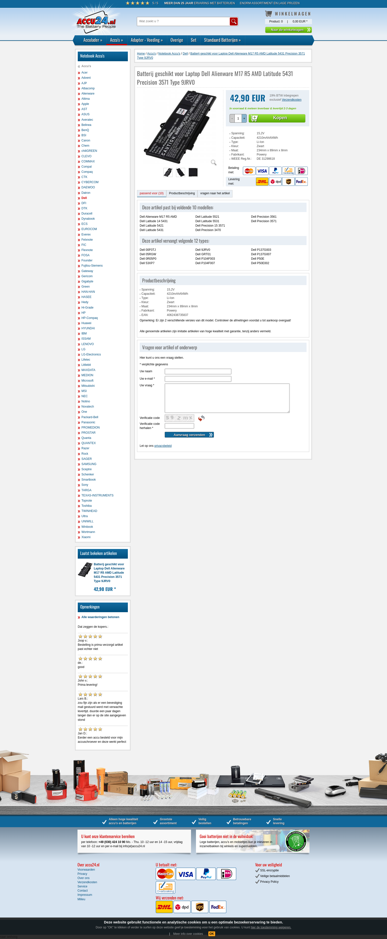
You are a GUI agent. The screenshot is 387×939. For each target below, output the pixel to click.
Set (193, 40)
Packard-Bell (89, 417)
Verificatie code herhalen (150, 426)
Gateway (87, 271)
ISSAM (86, 338)
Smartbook (88, 479)
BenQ (85, 130)
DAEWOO (88, 187)
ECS (84, 224)
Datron (85, 193)
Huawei (86, 323)
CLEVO (86, 156)
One (84, 411)
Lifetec (85, 359)
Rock (84, 453)
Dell (84, 198)
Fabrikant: (237, 154)
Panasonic (88, 422)
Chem (85, 145)
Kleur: (235, 146)
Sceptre (86, 469)
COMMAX (88, 161)
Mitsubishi (88, 386)
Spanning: (238, 133)
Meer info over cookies (188, 934)
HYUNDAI (88, 328)
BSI (83, 135)
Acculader (92, 40)
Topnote (86, 500)
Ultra (84, 516)
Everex (86, 234)
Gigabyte (87, 281)
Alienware (88, 93)
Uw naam (146, 371)
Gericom (87, 276)
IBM (84, 333)
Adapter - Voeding (147, 40)
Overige (177, 40)
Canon (85, 140)
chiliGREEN (89, 151)
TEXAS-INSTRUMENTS (97, 495)
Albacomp (88, 88)
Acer (84, 72)
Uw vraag (147, 385)
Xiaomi (86, 537)
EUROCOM (89, 229)
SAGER (86, 459)
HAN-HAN (88, 291)
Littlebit (86, 365)
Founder (87, 260)
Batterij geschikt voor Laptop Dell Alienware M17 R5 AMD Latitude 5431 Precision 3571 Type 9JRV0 (109, 573)
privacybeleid (163, 446)
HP (83, 312)
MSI (84, 391)
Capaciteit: (238, 137)
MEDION (87, 375)
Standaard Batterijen (222, 40)
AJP (84, 83)
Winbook (87, 526)
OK (212, 934)
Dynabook (88, 218)
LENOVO (87, 344)
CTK (84, 177)
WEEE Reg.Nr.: (241, 158)
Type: (234, 142)
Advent (86, 77)
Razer (85, 448)
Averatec (87, 119)
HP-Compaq (89, 318)
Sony (84, 485)
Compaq (87, 172)
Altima (85, 98)
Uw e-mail (147, 378)
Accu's (116, 40)
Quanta (86, 438)
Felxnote (87, 239)
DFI (83, 203)
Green (85, 286)
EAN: (144, 315)
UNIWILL (87, 521)
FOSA (85, 255)
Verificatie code (150, 418)
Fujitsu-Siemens (92, 265)
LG (83, 349)
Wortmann (88, 532)
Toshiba (86, 506)
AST (84, 109)
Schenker (87, 474)
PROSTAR (88, 432)
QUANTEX (88, 443)
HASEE (86, 297)
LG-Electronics (91, 354)
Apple (85, 104)
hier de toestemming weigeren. (271, 927)
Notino (85, 401)
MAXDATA (88, 370)
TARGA (86, 490)
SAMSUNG (89, 464)
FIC (83, 245)
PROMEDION (90, 427)
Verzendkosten (291, 99)
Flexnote (87, 250)
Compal (86, 166)
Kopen (280, 117)
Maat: (235, 150)
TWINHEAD (89, 511)
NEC (84, 396)
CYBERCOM (89, 182)
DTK (84, 208)
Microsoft (87, 380)
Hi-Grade (87, 307)
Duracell (86, 213)
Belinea (86, 125)
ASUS (85, 114)
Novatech (87, 406)
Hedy (84, 302)
